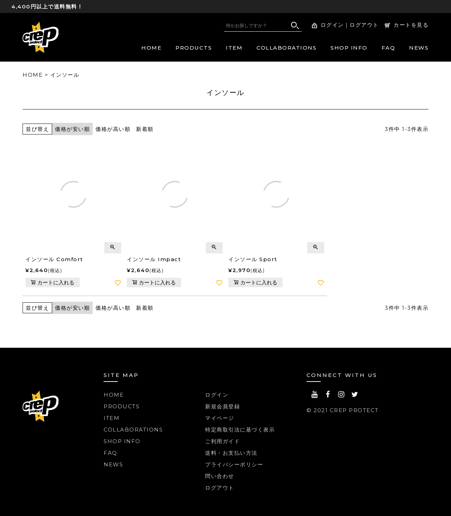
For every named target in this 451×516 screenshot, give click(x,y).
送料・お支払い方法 (231, 452)
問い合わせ (219, 476)
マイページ (219, 418)
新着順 (145, 129)
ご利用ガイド (222, 441)
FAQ (388, 47)
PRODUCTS (193, 47)
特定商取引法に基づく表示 (240, 429)
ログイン (332, 24)
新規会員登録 (222, 406)
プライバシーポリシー (234, 464)
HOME (151, 47)
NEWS (418, 47)
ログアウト (364, 24)
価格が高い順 (112, 129)
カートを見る (411, 24)
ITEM (234, 47)
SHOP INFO (348, 47)
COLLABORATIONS (286, 47)
